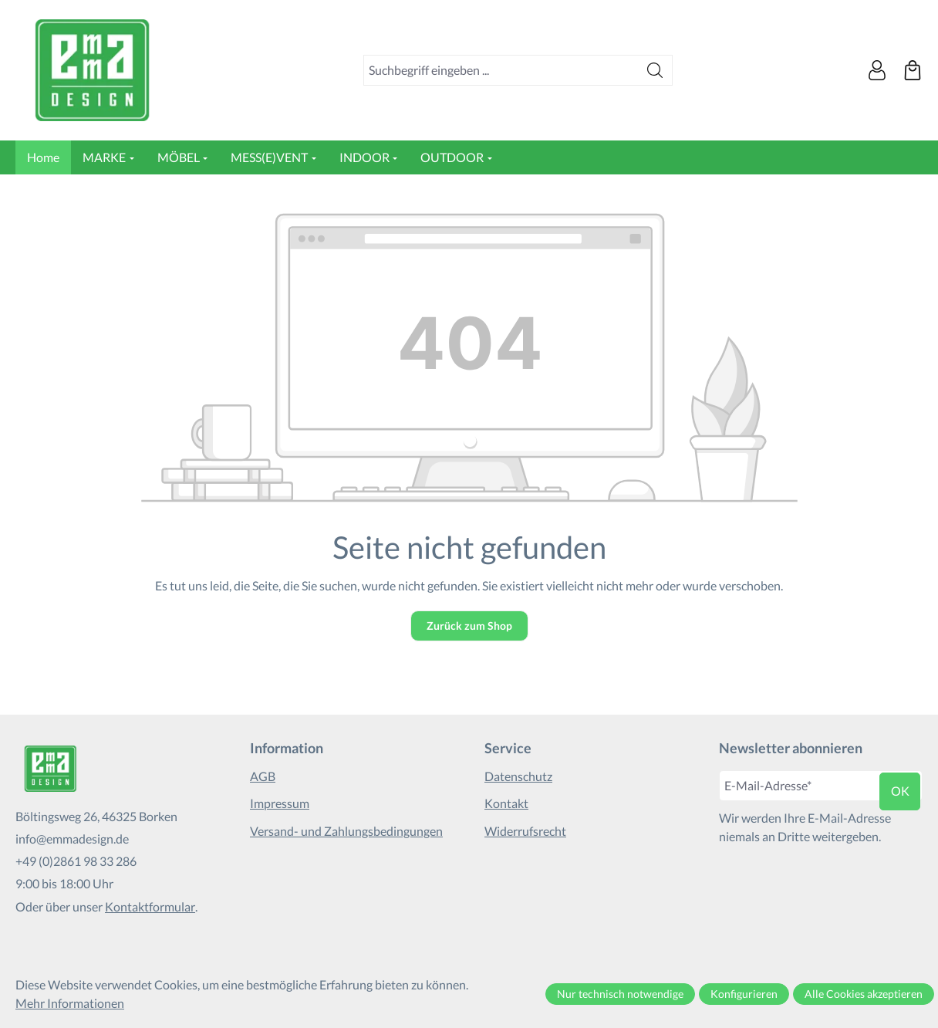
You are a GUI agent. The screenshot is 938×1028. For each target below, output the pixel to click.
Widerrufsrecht (525, 830)
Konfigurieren (744, 993)
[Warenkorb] (913, 70)
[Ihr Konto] (877, 70)
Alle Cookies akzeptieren (864, 993)
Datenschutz (518, 776)
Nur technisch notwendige (620, 993)
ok (900, 790)
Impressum (279, 803)
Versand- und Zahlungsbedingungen (346, 830)
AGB (262, 776)
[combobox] (501, 70)
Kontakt (506, 803)
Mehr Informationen (69, 1003)
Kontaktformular (150, 906)
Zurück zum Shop (469, 625)
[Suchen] (655, 70)
